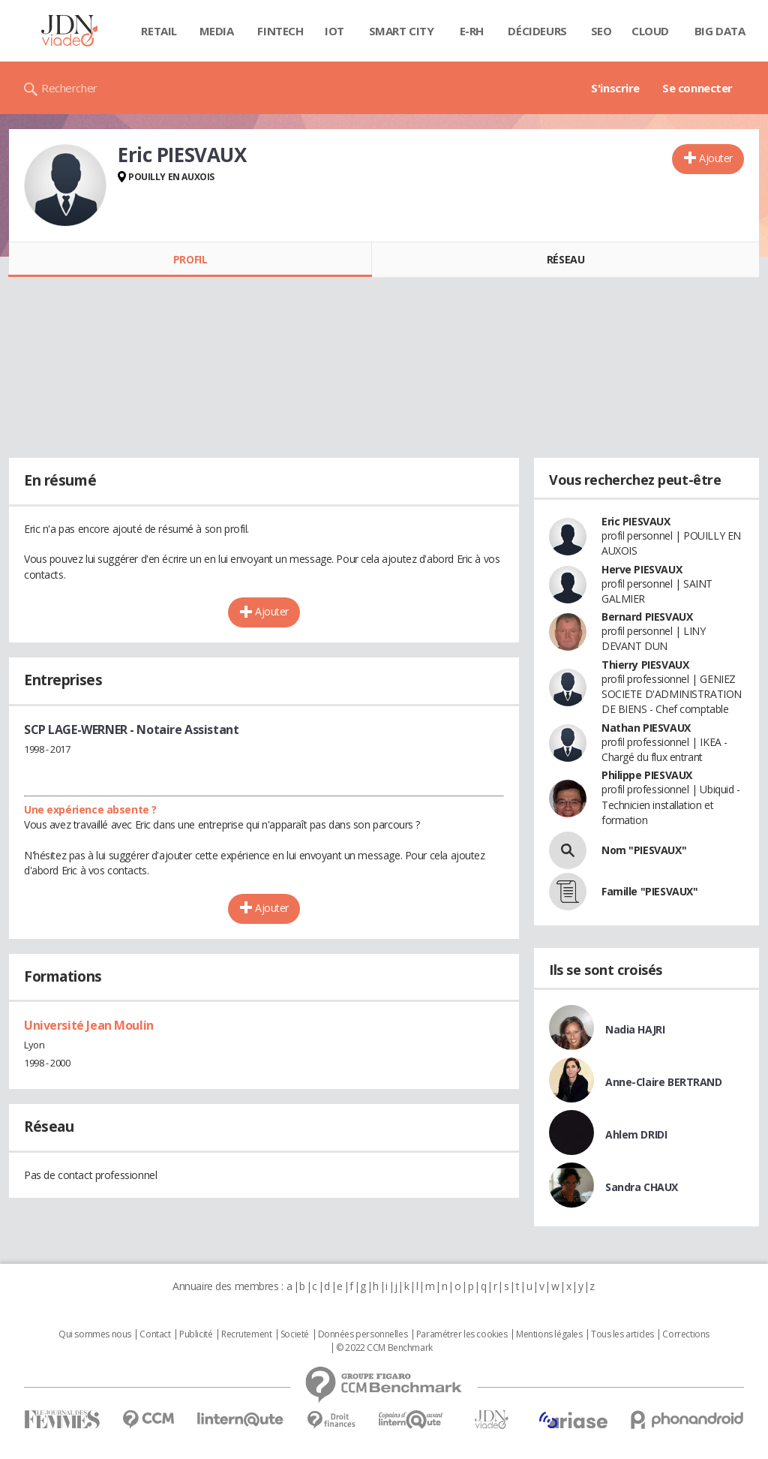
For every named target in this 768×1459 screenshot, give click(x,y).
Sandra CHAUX (641, 1187)
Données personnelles (363, 1334)
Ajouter (716, 158)
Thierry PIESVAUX (645, 664)
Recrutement (246, 1334)
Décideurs (537, 30)
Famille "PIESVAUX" (650, 891)
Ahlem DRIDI (636, 1134)
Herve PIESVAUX (642, 569)
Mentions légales (549, 1334)
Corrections (685, 1334)
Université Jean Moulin (89, 1025)
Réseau (565, 259)
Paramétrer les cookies (462, 1334)
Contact (155, 1334)
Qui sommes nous (94, 1334)
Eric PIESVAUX (636, 521)
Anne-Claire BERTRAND (663, 1082)
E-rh (472, 30)
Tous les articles (622, 1334)
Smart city (401, 30)
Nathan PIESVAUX (646, 727)
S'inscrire (615, 87)
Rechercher (69, 87)
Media (217, 30)
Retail (158, 30)
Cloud (650, 30)
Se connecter (697, 87)
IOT (334, 30)
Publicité (195, 1334)
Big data (720, 30)
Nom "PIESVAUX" (644, 850)
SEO (601, 30)
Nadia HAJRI (634, 1029)
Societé (294, 1334)
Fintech (280, 30)
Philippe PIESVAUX (647, 775)
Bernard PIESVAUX (647, 616)
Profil (190, 259)
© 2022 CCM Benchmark (384, 1348)
